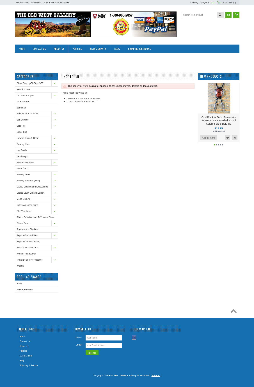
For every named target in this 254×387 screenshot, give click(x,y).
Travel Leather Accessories (30, 260)
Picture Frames (24, 223)
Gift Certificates (21, 3)
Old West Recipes (25, 95)
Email (79, 344)
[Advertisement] (80, 61)
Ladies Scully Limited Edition (30, 193)
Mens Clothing (24, 199)
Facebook (134, 337)
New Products (23, 89)
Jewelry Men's (23, 174)
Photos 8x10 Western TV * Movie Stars (35, 217)
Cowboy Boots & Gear (27, 138)
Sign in (47, 3)
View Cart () (229, 3)
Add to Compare (234, 137)
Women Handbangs (26, 253)
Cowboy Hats (23, 144)
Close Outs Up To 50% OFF (30, 83)
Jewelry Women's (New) (28, 180)
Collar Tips (22, 132)
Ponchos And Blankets (27, 229)
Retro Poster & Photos (27, 247)
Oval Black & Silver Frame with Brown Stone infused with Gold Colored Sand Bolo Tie (218, 120)
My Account (36, 3)
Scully (19, 283)
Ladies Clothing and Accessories (32, 187)
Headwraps (22, 156)
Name (79, 337)
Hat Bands (22, 150)
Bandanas (21, 107)
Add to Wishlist (227, 137)
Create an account (61, 3)
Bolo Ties (21, 126)
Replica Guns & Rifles (27, 235)
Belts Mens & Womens (27, 113)
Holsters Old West (25, 162)
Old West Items (24, 211)
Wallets (20, 266)
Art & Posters (23, 101)
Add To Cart (208, 137)
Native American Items (27, 205)
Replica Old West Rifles (28, 241)
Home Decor (23, 168)
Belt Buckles (23, 120)
